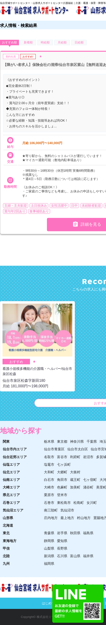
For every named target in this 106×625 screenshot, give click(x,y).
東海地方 (9, 541)
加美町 (75, 487)
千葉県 (92, 441)
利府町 (75, 457)
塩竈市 (49, 464)
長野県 (62, 548)
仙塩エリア (11, 464)
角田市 (62, 480)
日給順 (79, 42)
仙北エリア (11, 472)
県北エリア (11, 495)
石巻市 (49, 503)
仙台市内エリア (15, 449)
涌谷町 (88, 487)
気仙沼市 (67, 510)
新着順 (28, 42)
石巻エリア (11, 503)
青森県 (49, 533)
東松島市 (64, 503)
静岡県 (49, 541)
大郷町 (62, 472)
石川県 (62, 556)
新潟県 (49, 556)
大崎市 (49, 487)
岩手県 (62, 533)
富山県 (75, 556)
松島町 (78, 503)
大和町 (49, 472)
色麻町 (62, 487)
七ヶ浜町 (64, 464)
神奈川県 (77, 441)
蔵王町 (75, 480)
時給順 (45, 42)
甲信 (6, 548)
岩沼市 (88, 457)
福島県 (88, 533)
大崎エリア (11, 487)
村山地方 (84, 518)
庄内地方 (51, 518)
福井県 (88, 556)
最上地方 (67, 518)
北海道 (8, 525)
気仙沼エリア (13, 510)
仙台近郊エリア (15, 457)
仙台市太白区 (77, 449)
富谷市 (62, 457)
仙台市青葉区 (54, 449)
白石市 (49, 480)
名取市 (49, 457)
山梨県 (49, 548)
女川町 (92, 503)
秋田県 (75, 533)
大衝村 (75, 472)
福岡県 (49, 563)
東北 (6, 533)
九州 (6, 563)
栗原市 (49, 495)
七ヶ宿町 (90, 480)
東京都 (62, 441)
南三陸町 (51, 510)
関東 (6, 441)
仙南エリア (11, 480)
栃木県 (49, 441)
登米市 (62, 495)
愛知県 (62, 541)
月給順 (62, 42)
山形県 (8, 518)
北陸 (6, 556)
